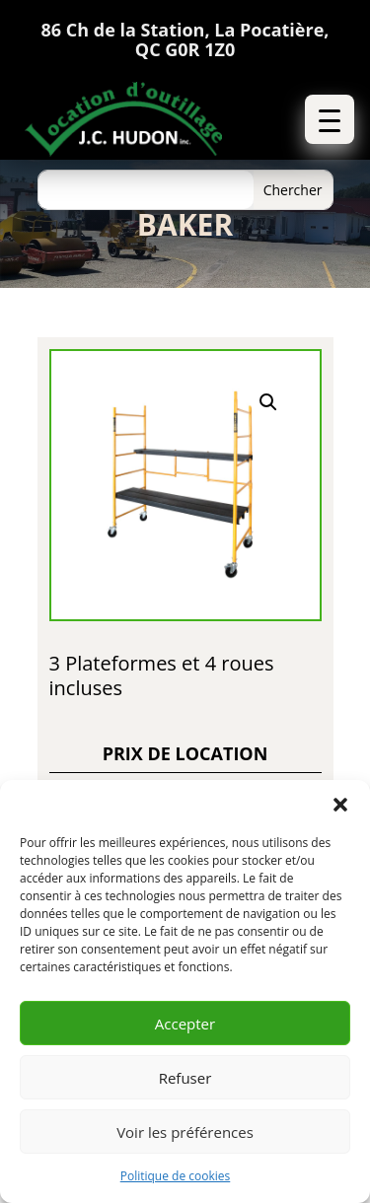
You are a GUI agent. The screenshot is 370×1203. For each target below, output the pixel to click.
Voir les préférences (185, 1132)
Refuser (185, 1078)
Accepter (185, 1023)
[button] (340, 804)
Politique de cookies (175, 1176)
